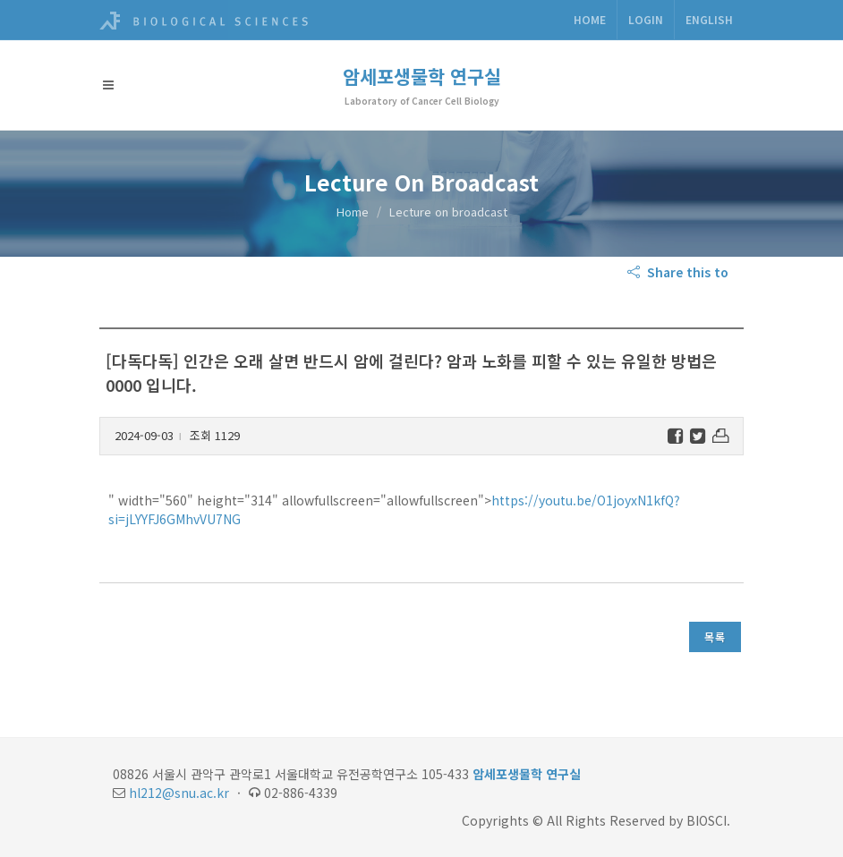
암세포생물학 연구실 (422, 76)
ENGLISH (709, 19)
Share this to (679, 272)
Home (590, 19)
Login (645, 19)
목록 (715, 636)
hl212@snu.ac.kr (179, 793)
